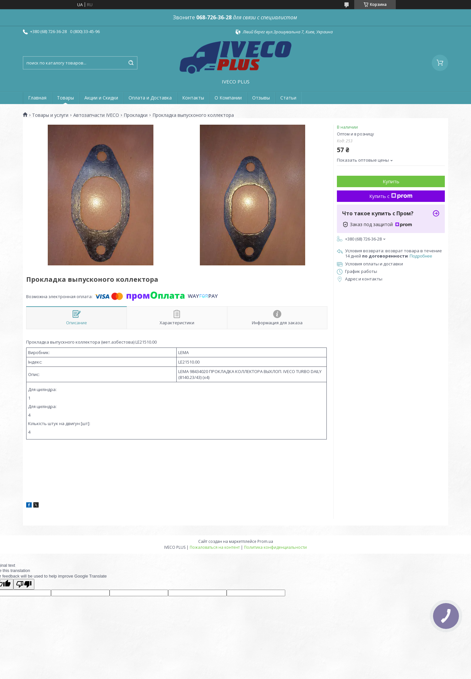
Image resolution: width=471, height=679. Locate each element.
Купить (391, 181)
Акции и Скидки (101, 98)
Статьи (288, 98)
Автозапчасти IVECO (96, 115)
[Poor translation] (23, 584)
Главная (37, 98)
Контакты (193, 98)
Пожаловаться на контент (215, 547)
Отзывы (261, 98)
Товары (65, 98)
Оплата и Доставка (150, 98)
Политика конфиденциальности (275, 547)
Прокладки (136, 115)
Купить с (390, 196)
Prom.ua (265, 541)
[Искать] (130, 62)
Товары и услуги (50, 115)
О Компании (228, 98)
